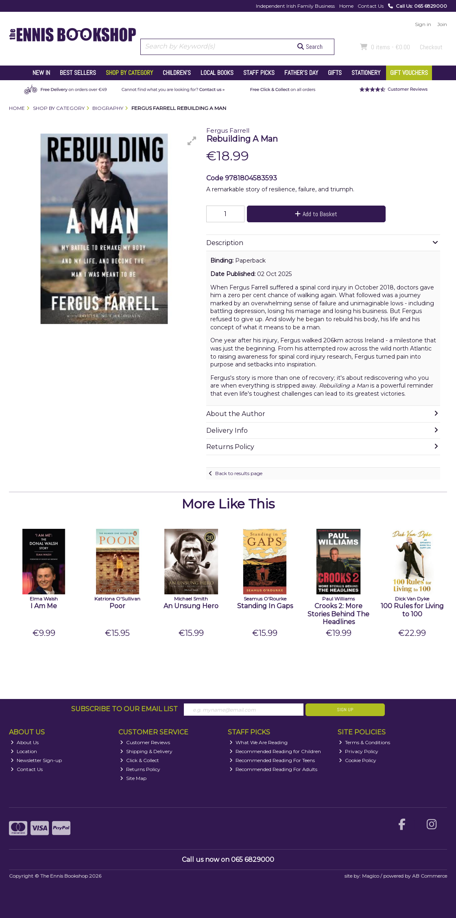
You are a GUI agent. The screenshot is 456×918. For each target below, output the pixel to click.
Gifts (335, 72)
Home (346, 6)
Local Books (217, 72)
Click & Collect (139, 760)
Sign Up (345, 709)
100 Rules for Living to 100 (412, 610)
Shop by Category (129, 72)
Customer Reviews (145, 742)
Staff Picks (259, 72)
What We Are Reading (258, 742)
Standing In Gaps (265, 606)
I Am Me (44, 606)
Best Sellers (78, 72)
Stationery (365, 72)
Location (24, 751)
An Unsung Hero (191, 606)
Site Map (133, 778)
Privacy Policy (358, 751)
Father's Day (301, 72)
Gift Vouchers (409, 72)
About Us (25, 742)
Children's (177, 72)
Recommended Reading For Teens (272, 760)
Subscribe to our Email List (124, 709)
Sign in (423, 24)
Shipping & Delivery (146, 751)
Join (442, 24)
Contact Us (371, 6)
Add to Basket (316, 214)
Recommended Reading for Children (275, 751)
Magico (370, 876)
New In (41, 72)
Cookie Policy (357, 760)
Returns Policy (140, 769)
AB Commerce (429, 876)
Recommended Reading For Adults (273, 769)
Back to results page (238, 473)
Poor (117, 606)
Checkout (431, 47)
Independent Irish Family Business (295, 6)
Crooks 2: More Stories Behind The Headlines (338, 613)
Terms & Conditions (364, 742)
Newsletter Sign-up (36, 760)
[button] (192, 140)
